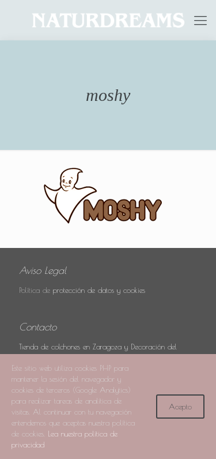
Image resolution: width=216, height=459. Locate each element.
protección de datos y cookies (99, 290)
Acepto (180, 406)
